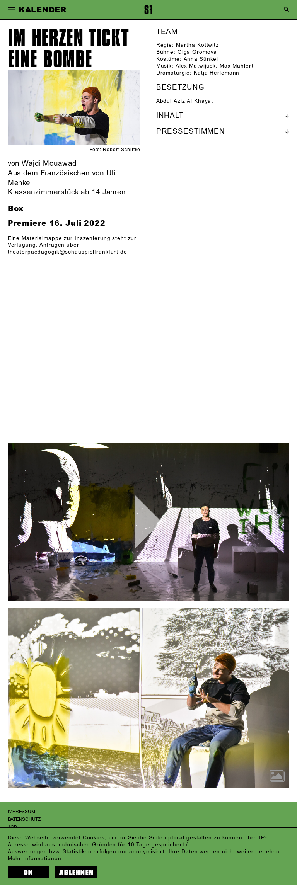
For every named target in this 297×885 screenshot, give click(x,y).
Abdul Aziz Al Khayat (184, 101)
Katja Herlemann (216, 73)
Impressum (21, 812)
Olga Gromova (197, 52)
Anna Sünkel (201, 59)
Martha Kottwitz (197, 45)
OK (28, 872)
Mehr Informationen (34, 858)
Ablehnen (76, 872)
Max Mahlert (237, 66)
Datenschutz (24, 819)
